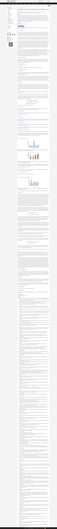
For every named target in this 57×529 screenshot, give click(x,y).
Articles (13, 3)
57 (41, 224)
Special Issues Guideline (10, 23)
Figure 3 (28, 169)
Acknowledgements (21, 290)
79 (32, 274)
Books (21, 3)
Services (33, 3)
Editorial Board (10, 13)
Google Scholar (21, 425)
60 (44, 224)
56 (42, 222)
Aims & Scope (9, 9)
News (25, 3)
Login (48, 1)
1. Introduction (20, 30)
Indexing (9, 16)
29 (45, 80)
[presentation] (32, 214)
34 (23, 236)
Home (9, 3)
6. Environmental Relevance (22, 269)
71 (42, 273)
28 (44, 80)
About (29, 3)
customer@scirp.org (11, 38)
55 (27, 219)
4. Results (19, 115)
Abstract (19, 14)
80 (33, 274)
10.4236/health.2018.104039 (21, 28)
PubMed (23, 336)
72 (43, 273)
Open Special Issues (9, 20)
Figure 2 (47, 131)
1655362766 (10, 41)
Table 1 (18, 196)
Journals (17, 3)
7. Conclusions (20, 277)
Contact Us (8, 28)
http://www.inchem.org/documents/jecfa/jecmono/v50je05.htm (26, 444)
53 (42, 169)
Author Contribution (21, 286)
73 (44, 273)
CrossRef (20, 305)
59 (43, 224)
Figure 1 (29, 124)
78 (31, 274)
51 (43, 50)
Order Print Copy (9, 27)
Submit (37, 3)
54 (48, 217)
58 (42, 224)
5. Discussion (20, 192)
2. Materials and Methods (22, 57)
